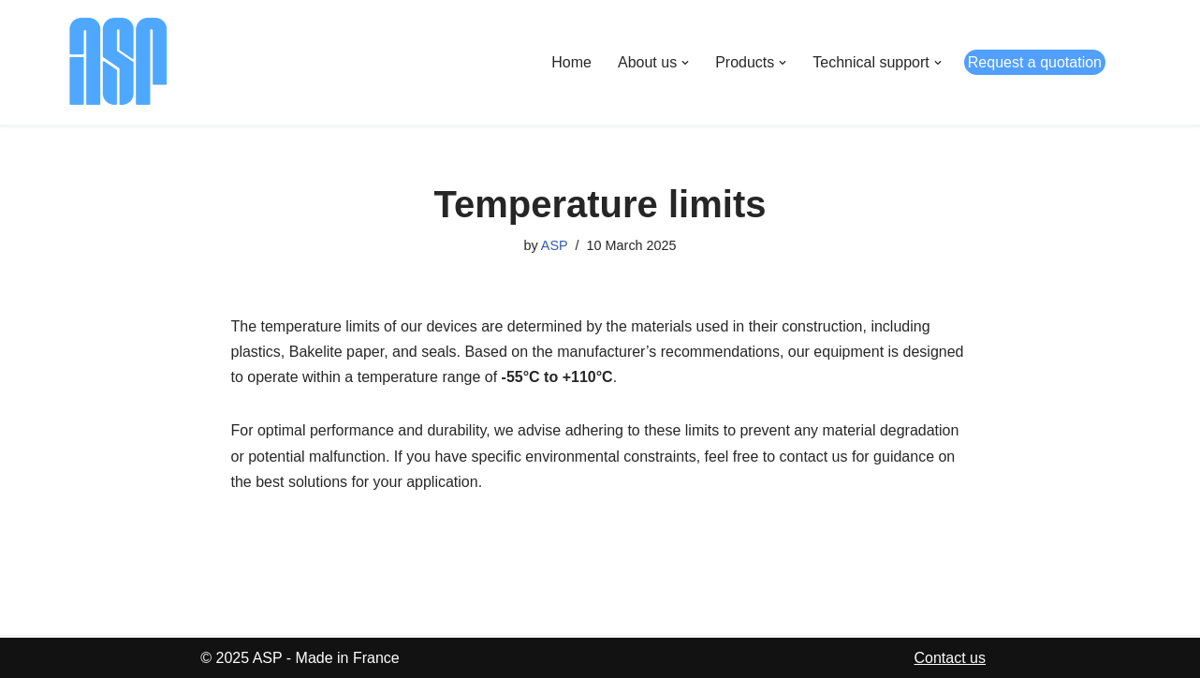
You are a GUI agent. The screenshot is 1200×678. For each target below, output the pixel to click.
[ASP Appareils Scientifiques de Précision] (117, 62)
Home (571, 62)
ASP (554, 245)
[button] (685, 62)
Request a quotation (1035, 62)
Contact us (950, 658)
